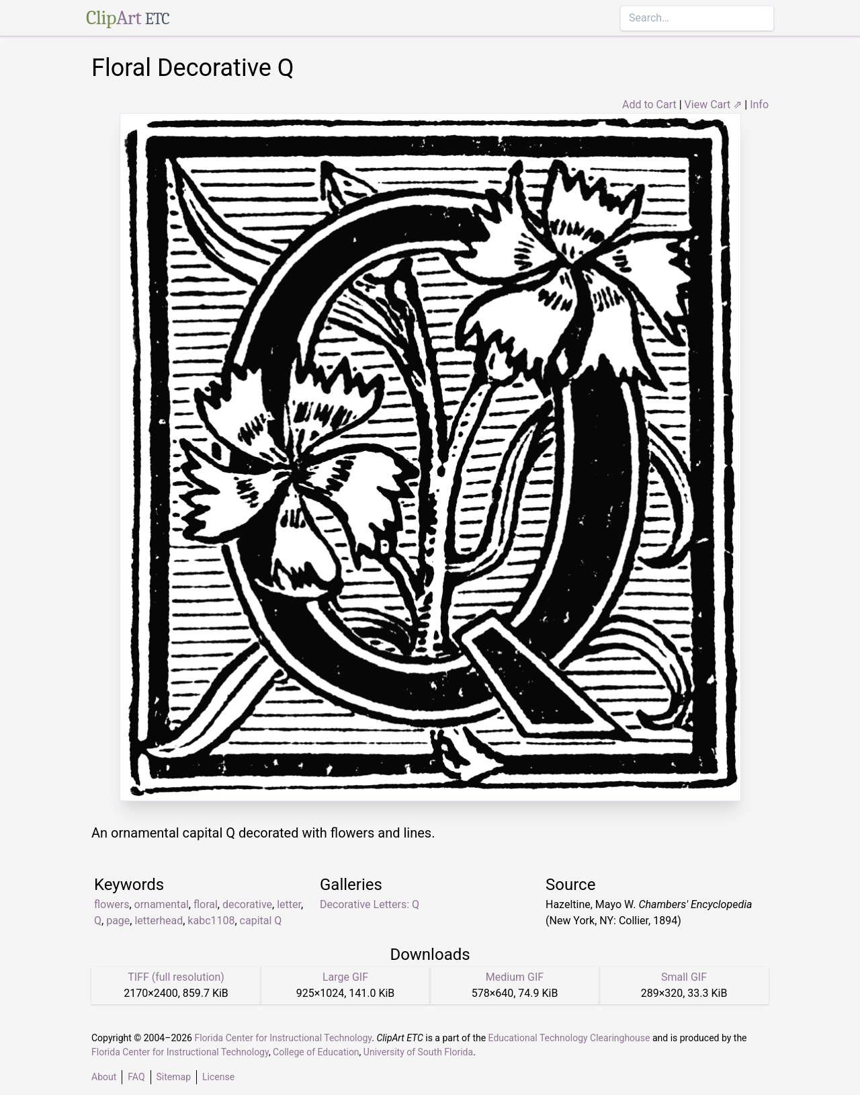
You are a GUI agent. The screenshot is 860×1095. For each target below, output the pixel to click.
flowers (111, 904)
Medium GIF (515, 977)
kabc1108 (210, 920)
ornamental (161, 904)
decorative (247, 904)
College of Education (316, 1052)
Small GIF (684, 977)
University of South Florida (418, 1052)
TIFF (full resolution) (176, 977)
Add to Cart (649, 104)
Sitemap (174, 1076)
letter (289, 904)
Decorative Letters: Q (369, 904)
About (103, 1076)
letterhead (158, 920)
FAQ (136, 1076)
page (118, 920)
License (218, 1076)
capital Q (261, 920)
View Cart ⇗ (713, 104)
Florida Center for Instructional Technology (283, 1037)
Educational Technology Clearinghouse (569, 1037)
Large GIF (345, 977)
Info (759, 104)
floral (206, 904)
